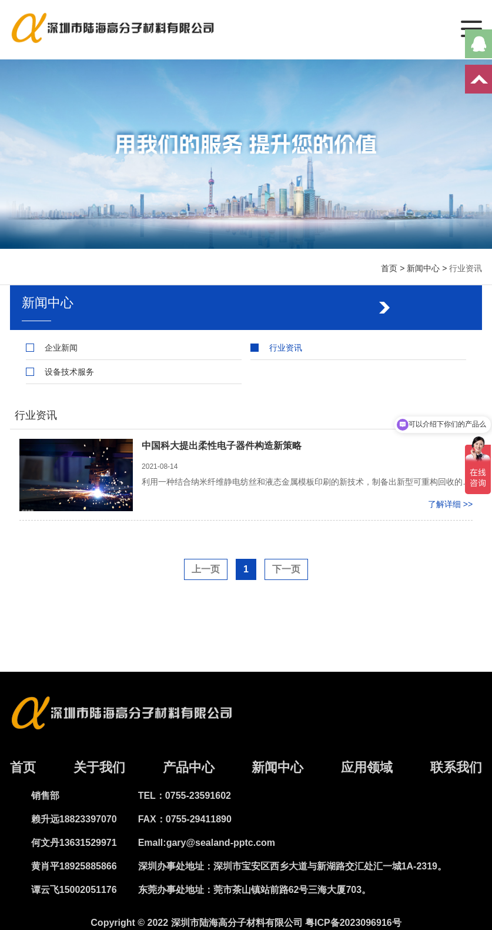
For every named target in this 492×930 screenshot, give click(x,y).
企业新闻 (61, 347)
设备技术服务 (69, 371)
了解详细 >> (450, 504)
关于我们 (99, 767)
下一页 (286, 569)
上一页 (206, 569)
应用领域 (367, 767)
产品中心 (189, 767)
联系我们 (456, 767)
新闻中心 (423, 268)
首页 (389, 268)
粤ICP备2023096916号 (353, 923)
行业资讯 (465, 268)
